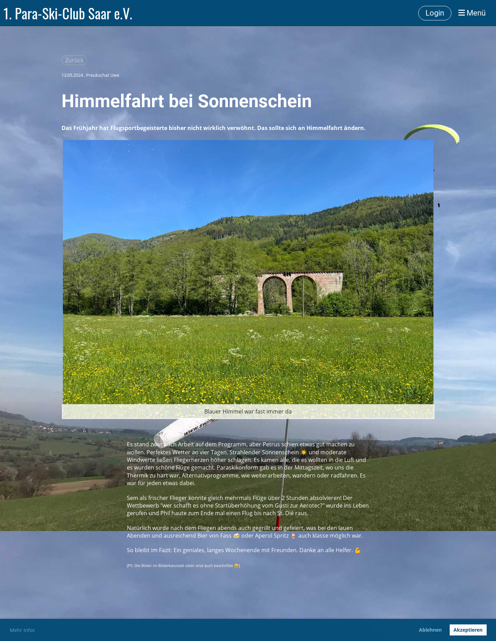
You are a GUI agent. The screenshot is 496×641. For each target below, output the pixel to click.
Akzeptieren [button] (468, 629)
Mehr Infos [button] (22, 630)
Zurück (74, 60)
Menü (472, 13)
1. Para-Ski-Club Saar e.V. (67, 13)
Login (434, 13)
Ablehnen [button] (430, 629)
